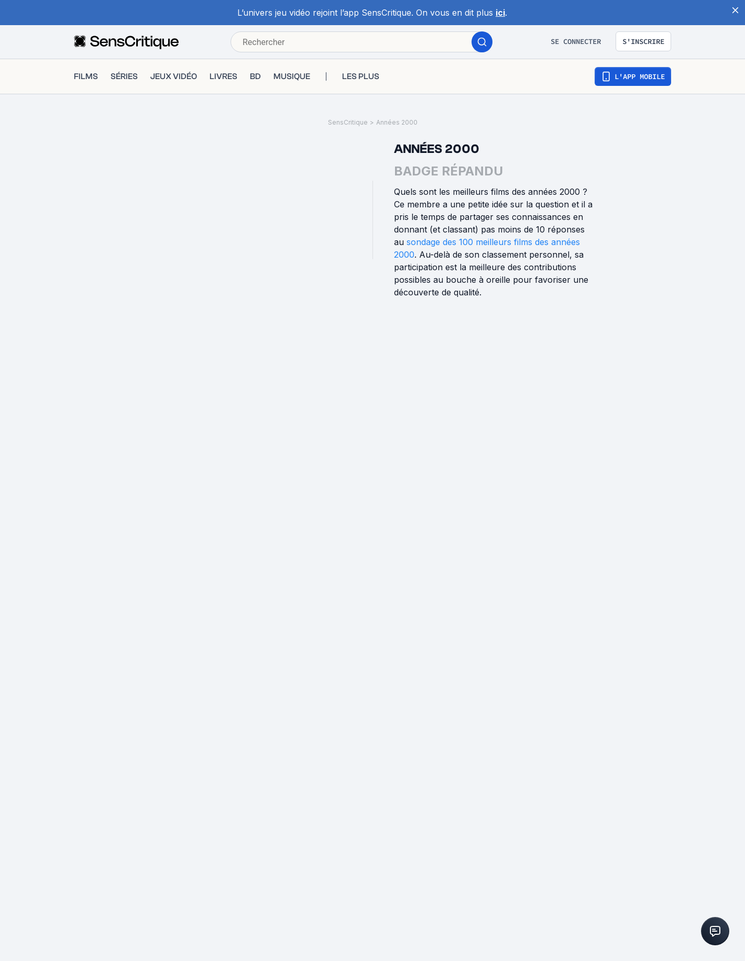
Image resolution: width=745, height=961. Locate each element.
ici (500, 12)
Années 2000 (397, 122)
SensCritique (348, 122)
